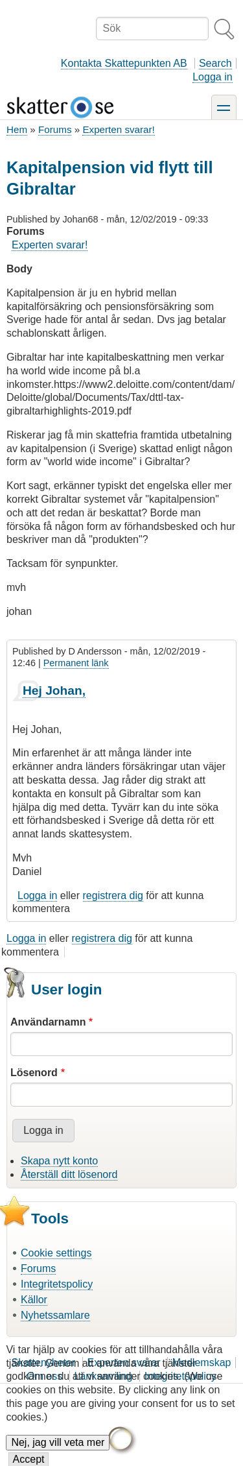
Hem (16, 129)
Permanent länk (76, 663)
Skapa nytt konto (59, 1160)
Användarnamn (48, 1021)
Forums (54, 129)
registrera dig (113, 895)
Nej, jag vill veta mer (57, 1451)
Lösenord (34, 1072)
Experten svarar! (118, 129)
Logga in (212, 76)
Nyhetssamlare (55, 1315)
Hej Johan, (54, 690)
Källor (34, 1299)
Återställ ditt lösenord (69, 1174)
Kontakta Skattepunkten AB (124, 63)
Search (215, 63)
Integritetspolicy (57, 1284)
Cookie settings (56, 1252)
